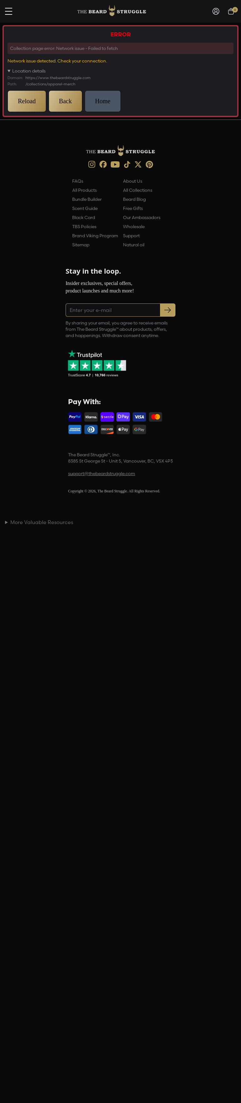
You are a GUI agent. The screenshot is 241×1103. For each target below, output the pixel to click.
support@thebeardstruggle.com (101, 473)
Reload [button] (27, 101)
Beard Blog (134, 199)
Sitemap (80, 245)
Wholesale (134, 226)
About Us (132, 181)
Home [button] (102, 101)
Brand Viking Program (95, 235)
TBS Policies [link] (84, 226)
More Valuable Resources (41, 522)
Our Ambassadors (141, 217)
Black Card (83, 217)
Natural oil (133, 245)
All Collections (137, 190)
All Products (84, 190)
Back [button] (65, 101)
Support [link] (131, 235)
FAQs (77, 181)
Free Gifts (133, 208)
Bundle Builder (87, 199)
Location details (29, 71)
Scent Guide (85, 208)
